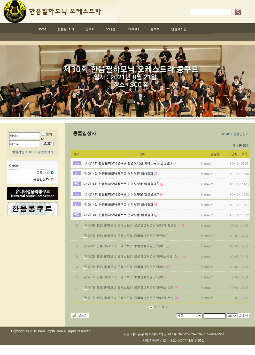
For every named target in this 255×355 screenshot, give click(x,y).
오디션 (110, 29)
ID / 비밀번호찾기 (41, 152)
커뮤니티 (133, 29)
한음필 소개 (65, 29)
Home (41, 29)
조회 (244, 154)
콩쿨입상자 (241, 134)
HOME (225, 134)
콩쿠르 (155, 29)
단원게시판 (179, 29)
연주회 (90, 29)
